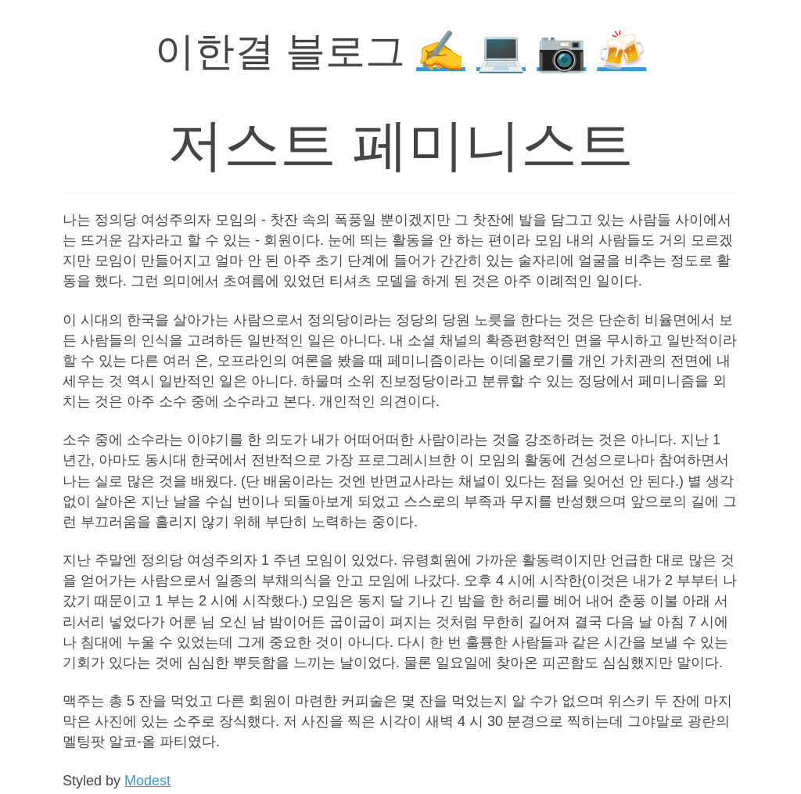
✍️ (440, 51)
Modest (147, 781)
